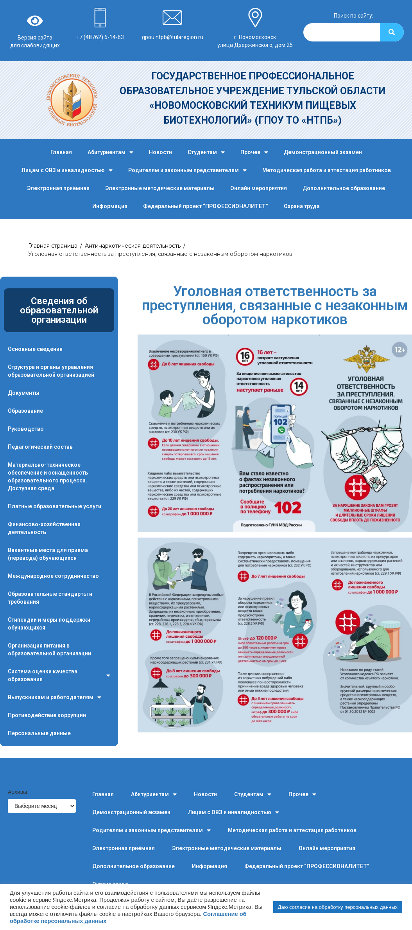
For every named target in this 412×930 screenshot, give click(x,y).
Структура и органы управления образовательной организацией (51, 371)
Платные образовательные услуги (54, 506)
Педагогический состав (40, 447)
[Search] (392, 32)
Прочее (254, 152)
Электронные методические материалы (160, 188)
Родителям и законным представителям (187, 170)
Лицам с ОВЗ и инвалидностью (67, 170)
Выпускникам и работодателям (54, 697)
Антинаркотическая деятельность (133, 245)
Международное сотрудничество (53, 576)
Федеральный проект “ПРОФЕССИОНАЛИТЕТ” (205, 206)
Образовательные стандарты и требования (50, 598)
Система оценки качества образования (59, 675)
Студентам (206, 152)
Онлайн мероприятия (258, 188)
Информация (109, 206)
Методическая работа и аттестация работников (326, 170)
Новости (160, 152)
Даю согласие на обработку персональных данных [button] (338, 907)
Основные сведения (35, 349)
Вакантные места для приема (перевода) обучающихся (48, 554)
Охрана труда (302, 206)
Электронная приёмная (58, 188)
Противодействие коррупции (47, 715)
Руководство (26, 429)
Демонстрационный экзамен (323, 152)
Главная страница (52, 245)
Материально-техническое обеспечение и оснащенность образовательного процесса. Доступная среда (48, 476)
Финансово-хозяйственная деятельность (44, 528)
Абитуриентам (110, 152)
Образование (25, 411)
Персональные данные (39, 733)
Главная (61, 152)
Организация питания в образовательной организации (49, 649)
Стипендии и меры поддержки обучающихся (49, 624)
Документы (23, 393)
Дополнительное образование (344, 188)
